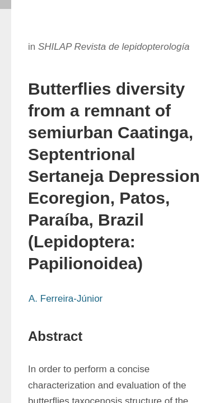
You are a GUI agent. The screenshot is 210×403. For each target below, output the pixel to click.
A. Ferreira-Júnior (65, 298)
